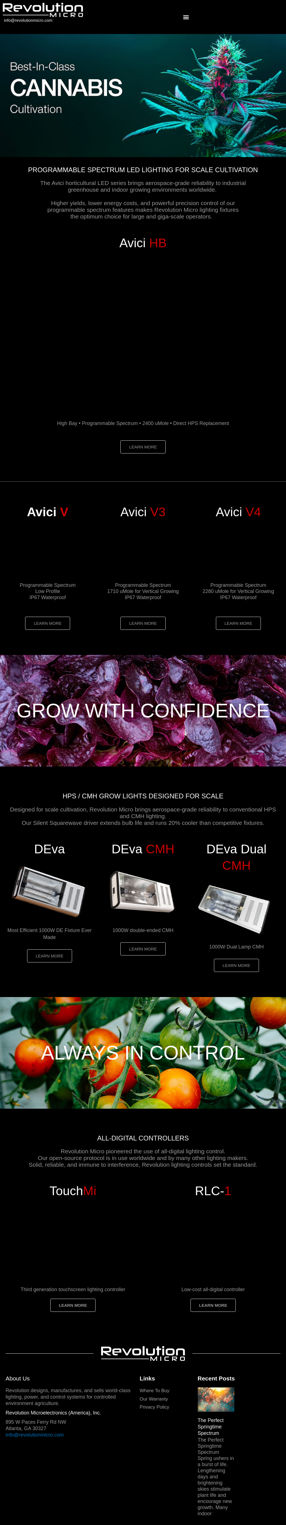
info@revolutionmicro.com (28, 20)
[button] (185, 16)
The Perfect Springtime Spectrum (211, 1427)
